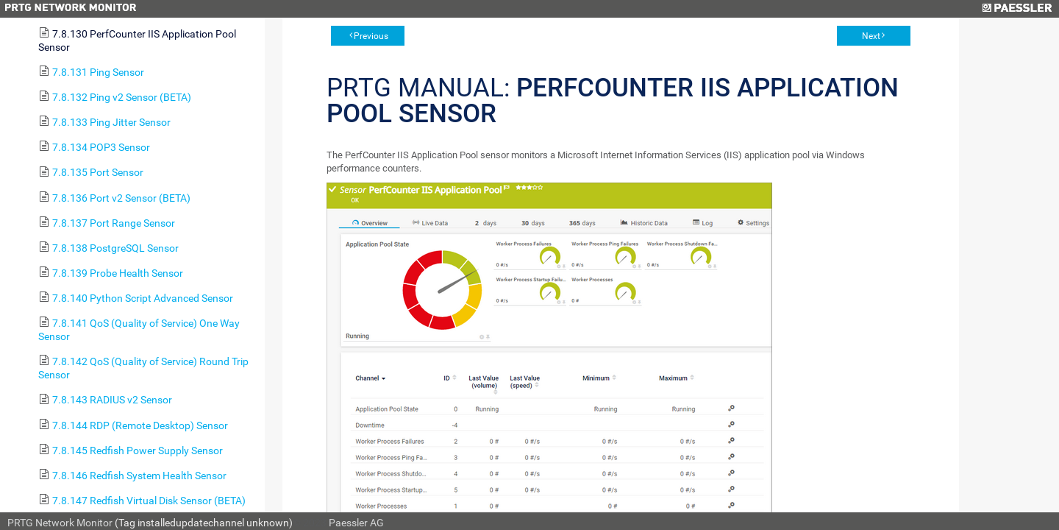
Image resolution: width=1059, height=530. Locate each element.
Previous (371, 36)
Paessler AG (356, 523)
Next (871, 36)
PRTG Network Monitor (60, 523)
